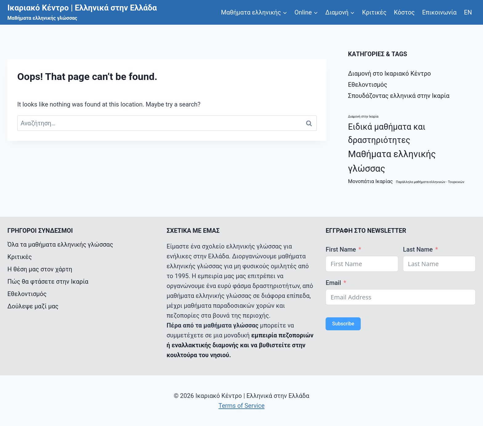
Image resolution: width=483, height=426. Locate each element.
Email (333, 282)
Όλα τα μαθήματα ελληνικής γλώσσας (60, 244)
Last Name (418, 249)
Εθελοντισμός (367, 84)
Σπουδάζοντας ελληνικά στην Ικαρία (398, 95)
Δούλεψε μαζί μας (33, 306)
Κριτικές (374, 12)
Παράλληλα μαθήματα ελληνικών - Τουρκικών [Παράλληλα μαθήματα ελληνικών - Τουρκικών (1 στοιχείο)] (430, 182)
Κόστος (404, 12)
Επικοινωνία (439, 12)
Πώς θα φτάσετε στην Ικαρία (47, 281)
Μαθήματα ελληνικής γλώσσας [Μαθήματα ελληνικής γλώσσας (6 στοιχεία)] (392, 161)
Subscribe (343, 324)
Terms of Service (241, 405)
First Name (341, 249)
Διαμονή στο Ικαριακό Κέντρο (389, 73)
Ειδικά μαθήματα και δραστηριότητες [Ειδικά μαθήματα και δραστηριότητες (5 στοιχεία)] (386, 133)
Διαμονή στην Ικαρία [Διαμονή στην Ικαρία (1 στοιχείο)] (363, 117)
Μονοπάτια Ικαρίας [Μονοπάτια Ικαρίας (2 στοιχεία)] (370, 181)
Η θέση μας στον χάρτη (39, 269)
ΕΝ (468, 12)
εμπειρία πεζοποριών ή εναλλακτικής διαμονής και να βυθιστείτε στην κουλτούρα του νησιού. (240, 345)
